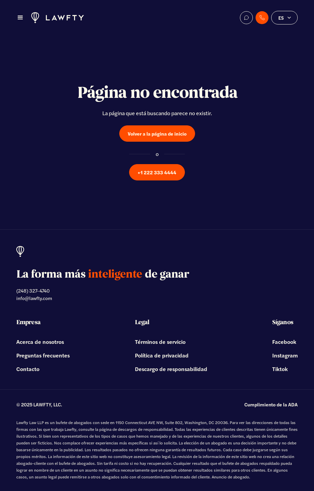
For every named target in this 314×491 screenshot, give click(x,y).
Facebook (284, 342)
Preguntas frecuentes (43, 355)
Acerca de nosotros (40, 342)
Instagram (285, 355)
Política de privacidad (162, 355)
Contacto (27, 369)
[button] (20, 18)
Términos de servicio (160, 342)
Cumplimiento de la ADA (271, 404)
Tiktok (280, 369)
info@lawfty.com (34, 298)
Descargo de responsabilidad (171, 369)
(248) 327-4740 (33, 290)
